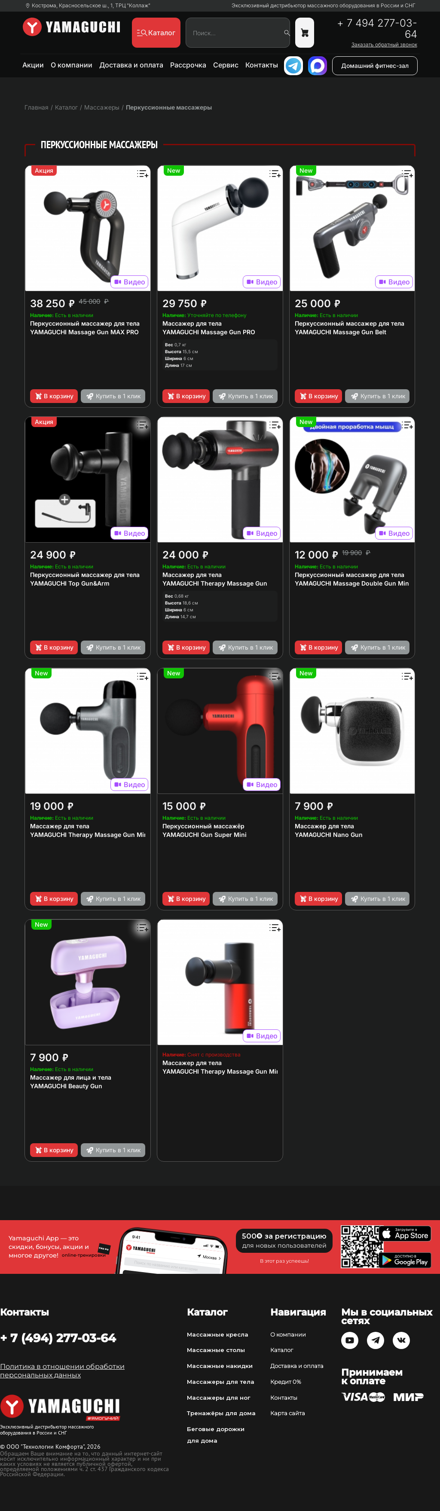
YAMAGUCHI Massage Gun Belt (340, 332)
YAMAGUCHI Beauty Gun (66, 1086)
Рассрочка (188, 65)
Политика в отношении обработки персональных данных (62, 1370)
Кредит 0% (285, 1381)
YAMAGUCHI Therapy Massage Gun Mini (222, 1071)
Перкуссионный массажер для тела (85, 323)
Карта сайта (287, 1413)
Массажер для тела (192, 323)
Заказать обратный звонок (384, 45)
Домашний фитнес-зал (375, 65)
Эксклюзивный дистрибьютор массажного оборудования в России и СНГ (324, 6)
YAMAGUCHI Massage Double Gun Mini (353, 583)
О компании (71, 65)
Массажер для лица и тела (70, 1077)
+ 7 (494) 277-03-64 (58, 1338)
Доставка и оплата (131, 65)
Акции (33, 65)
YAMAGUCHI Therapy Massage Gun (214, 583)
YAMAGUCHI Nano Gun (329, 834)
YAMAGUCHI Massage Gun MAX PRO (84, 332)
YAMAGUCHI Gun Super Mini (204, 834)
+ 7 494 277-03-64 (377, 29)
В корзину (53, 396)
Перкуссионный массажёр (203, 826)
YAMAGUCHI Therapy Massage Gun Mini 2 (92, 834)
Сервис (225, 65)
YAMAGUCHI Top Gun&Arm (70, 583)
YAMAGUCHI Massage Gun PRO (208, 332)
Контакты (261, 65)
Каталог (281, 1349)
